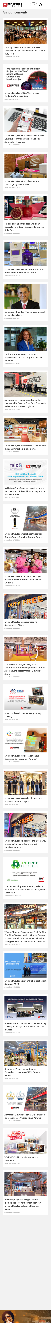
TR (33, 5)
